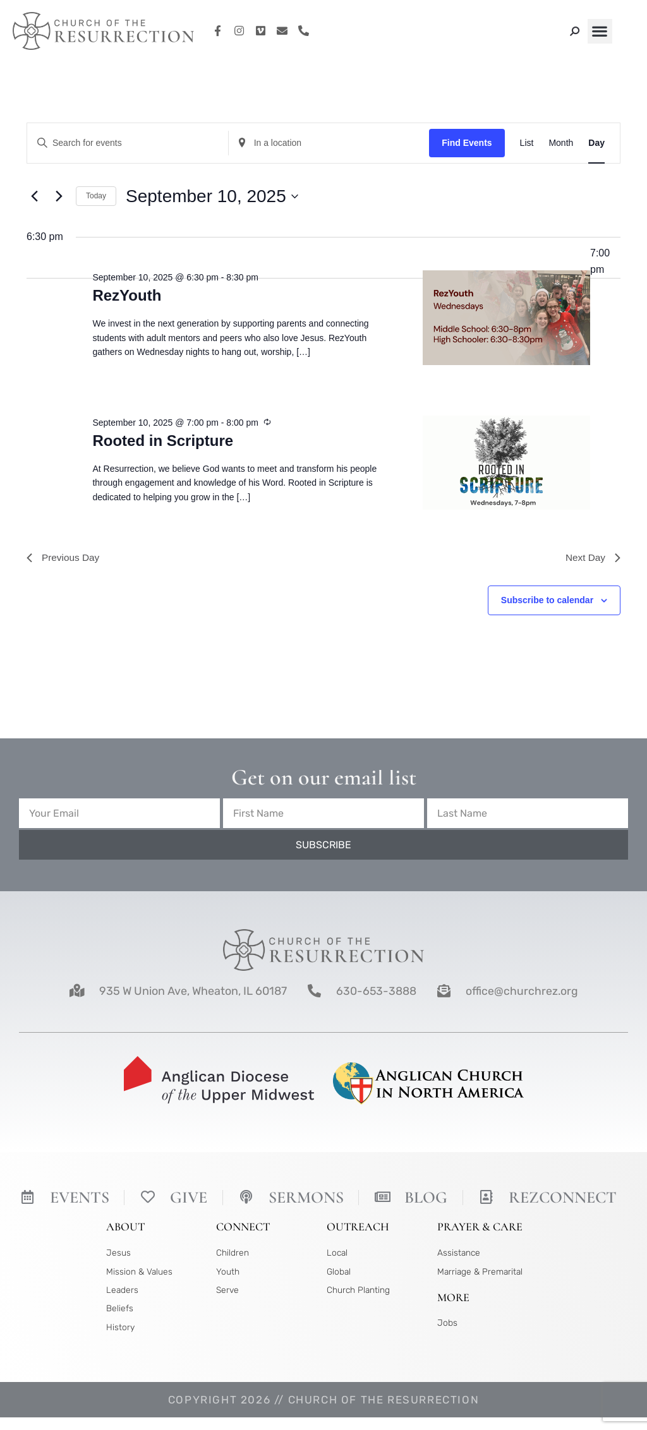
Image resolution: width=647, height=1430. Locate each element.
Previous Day (64, 558)
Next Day (592, 558)
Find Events (467, 143)
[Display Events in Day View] (596, 143)
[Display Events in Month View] (560, 143)
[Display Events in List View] (527, 143)
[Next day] (58, 196)
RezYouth (126, 295)
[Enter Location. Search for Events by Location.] (329, 143)
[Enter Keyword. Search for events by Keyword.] (127, 143)
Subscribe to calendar (547, 601)
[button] (600, 31)
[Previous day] (34, 196)
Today (96, 195)
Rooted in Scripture (162, 440)
